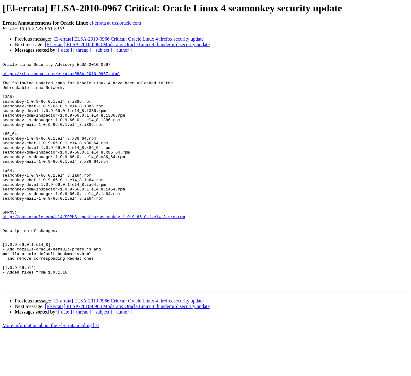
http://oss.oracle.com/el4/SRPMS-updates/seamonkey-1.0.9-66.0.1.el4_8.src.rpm (93, 248)
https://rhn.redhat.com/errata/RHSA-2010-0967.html (61, 76)
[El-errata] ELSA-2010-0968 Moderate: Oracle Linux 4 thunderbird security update (127, 44)
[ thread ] (82, 50)
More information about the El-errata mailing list (50, 370)
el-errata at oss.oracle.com (115, 23)
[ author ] (123, 50)
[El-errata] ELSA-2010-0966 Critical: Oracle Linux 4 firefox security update (128, 39)
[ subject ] (102, 50)
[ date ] (65, 50)
